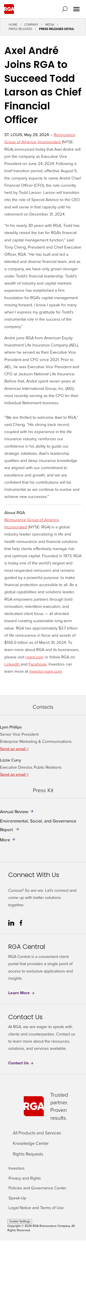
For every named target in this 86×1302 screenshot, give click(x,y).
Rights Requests (28, 1154)
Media (49, 24)
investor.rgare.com (45, 671)
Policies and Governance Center (37, 1188)
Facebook (38, 664)
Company (31, 24)
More (5, 840)
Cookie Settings (19, 1221)
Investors (16, 1168)
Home (13, 24)
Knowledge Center (31, 1143)
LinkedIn (12, 664)
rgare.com (34, 657)
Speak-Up (17, 1198)
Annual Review (14, 811)
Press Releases (20, 29)
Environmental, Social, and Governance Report (38, 825)
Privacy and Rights (24, 1178)
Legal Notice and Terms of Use (36, 1208)
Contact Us (21, 1063)
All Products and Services (37, 1133)
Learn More (21, 993)
